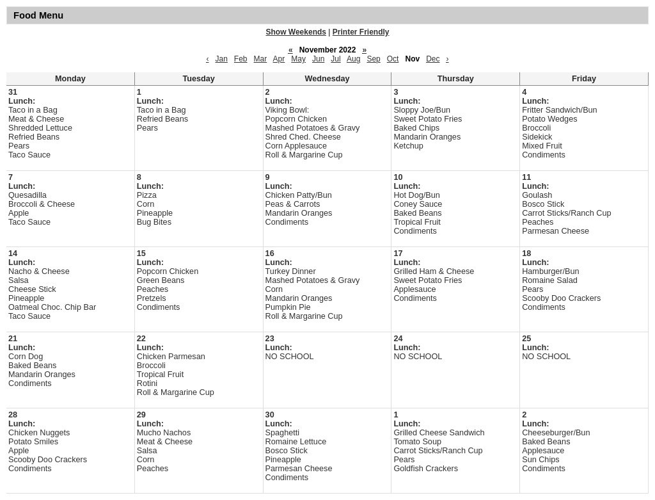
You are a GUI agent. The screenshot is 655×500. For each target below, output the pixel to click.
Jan (221, 58)
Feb (241, 58)
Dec (432, 58)
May (298, 58)
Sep (373, 58)
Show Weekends (296, 32)
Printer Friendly (361, 32)
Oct (393, 58)
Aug (353, 58)
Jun (318, 58)
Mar (260, 58)
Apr (279, 58)
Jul (335, 58)
